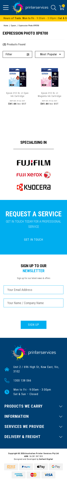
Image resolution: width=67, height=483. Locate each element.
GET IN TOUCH (33, 239)
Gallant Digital (46, 459)
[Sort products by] (50, 54)
